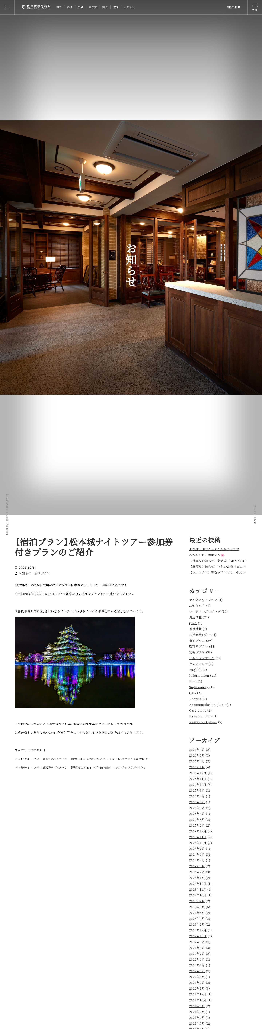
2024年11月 (197, 837)
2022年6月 (197, 959)
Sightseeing (198, 687)
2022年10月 (198, 936)
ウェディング (198, 664)
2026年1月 (197, 767)
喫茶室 (93, 7)
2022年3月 (197, 977)
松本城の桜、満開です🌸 (207, 555)
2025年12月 (198, 773)
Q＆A (193, 623)
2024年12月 (198, 831)
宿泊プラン (42, 573)
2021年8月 (197, 1012)
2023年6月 (197, 913)
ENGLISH (233, 7)
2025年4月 (197, 814)
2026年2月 (197, 761)
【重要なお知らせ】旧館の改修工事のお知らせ (222, 566)
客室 (59, 7)
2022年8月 (197, 948)
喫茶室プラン (198, 646)
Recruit (195, 699)
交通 (116, 7)
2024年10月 (198, 843)
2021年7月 (197, 1018)
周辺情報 (195, 617)
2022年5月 (197, 965)
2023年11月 (197, 889)
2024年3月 (197, 866)
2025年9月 (197, 790)
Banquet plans (201, 716)
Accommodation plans (207, 705)
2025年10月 (198, 784)
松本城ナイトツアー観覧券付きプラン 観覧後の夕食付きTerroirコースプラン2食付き (80, 768)
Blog (193, 681)
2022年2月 (197, 983)
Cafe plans (197, 710)
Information (199, 675)
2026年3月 (197, 755)
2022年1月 (197, 988)
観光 (105, 7)
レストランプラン (201, 658)
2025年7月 (197, 802)
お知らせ (129, 7)
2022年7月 (197, 953)
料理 (70, 7)
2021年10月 (197, 1000)
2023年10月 (197, 895)
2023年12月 (197, 884)
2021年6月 (197, 1023)
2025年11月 (197, 779)
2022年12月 (198, 930)
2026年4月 (197, 749)
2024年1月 (197, 878)
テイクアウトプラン (203, 600)
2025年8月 (197, 796)
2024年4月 (197, 860)
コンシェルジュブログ (205, 611)
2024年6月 (197, 854)
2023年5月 (197, 918)
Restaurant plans (203, 722)
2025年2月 (197, 825)
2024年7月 (197, 849)
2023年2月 (197, 924)
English (195, 670)
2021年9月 (197, 1006)
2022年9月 (197, 942)
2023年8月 (197, 907)
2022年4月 (197, 971)
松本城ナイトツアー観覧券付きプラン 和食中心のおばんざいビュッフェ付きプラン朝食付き (82, 759)
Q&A (192, 693)
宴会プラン (197, 652)
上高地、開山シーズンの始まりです (214, 549)
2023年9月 (197, 901)
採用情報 (195, 629)
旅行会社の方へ (200, 635)
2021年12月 (197, 994)
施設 (81, 7)
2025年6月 (197, 808)
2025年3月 (197, 819)
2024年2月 (197, 872)
